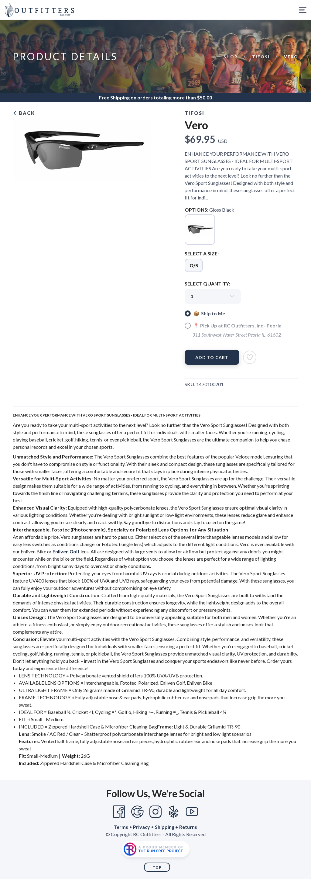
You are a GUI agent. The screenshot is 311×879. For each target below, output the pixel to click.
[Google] (137, 812)
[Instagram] (155, 812)
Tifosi (261, 56)
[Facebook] (119, 812)
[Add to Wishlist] (249, 357)
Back (24, 113)
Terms (121, 827)
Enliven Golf (66, 551)
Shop (231, 56)
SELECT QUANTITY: (207, 283)
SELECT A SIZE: (202, 253)
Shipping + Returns (176, 827)
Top (157, 867)
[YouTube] (192, 812)
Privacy (141, 827)
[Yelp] (174, 812)
